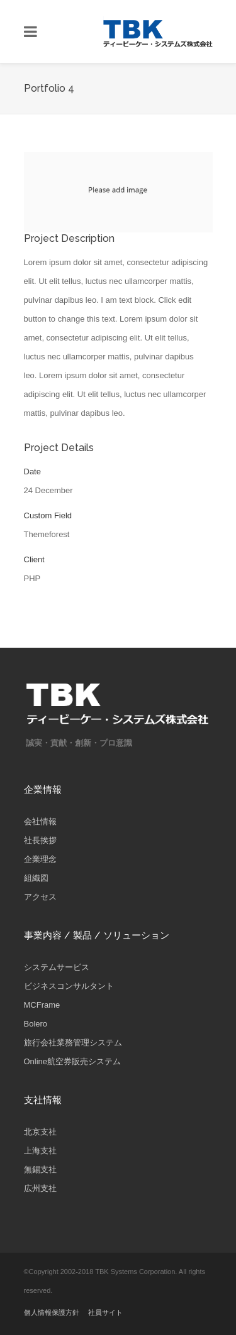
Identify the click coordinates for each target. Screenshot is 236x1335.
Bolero (36, 1023)
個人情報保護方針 (51, 1312)
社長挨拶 (40, 840)
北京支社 (40, 1131)
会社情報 (40, 821)
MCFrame (42, 1005)
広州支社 (40, 1188)
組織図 (36, 878)
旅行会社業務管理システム (73, 1042)
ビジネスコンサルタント (69, 986)
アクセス (40, 897)
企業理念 (40, 859)
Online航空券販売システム (72, 1061)
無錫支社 (40, 1169)
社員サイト (105, 1312)
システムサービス (56, 967)
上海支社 (40, 1150)
